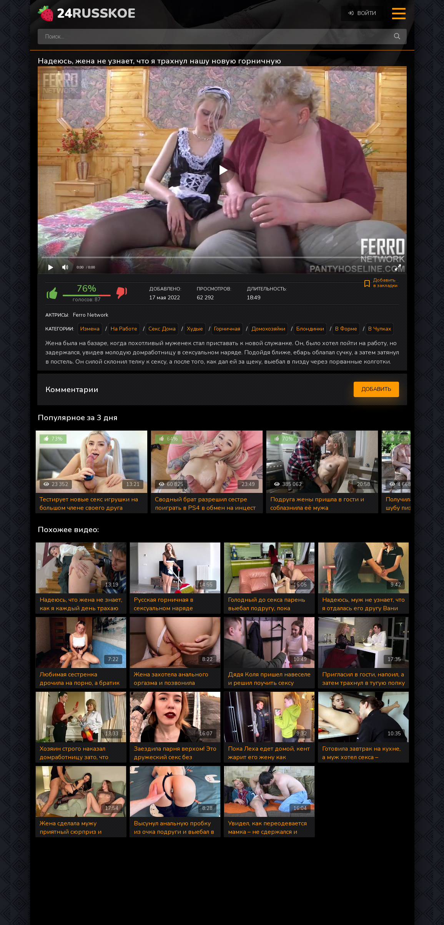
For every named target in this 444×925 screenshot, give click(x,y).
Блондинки (310, 328)
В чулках (379, 328)
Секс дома (162, 328)
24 (96, 13)
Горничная (227, 328)
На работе (124, 328)
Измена (90, 328)
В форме (346, 328)
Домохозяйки (268, 328)
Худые (195, 328)
